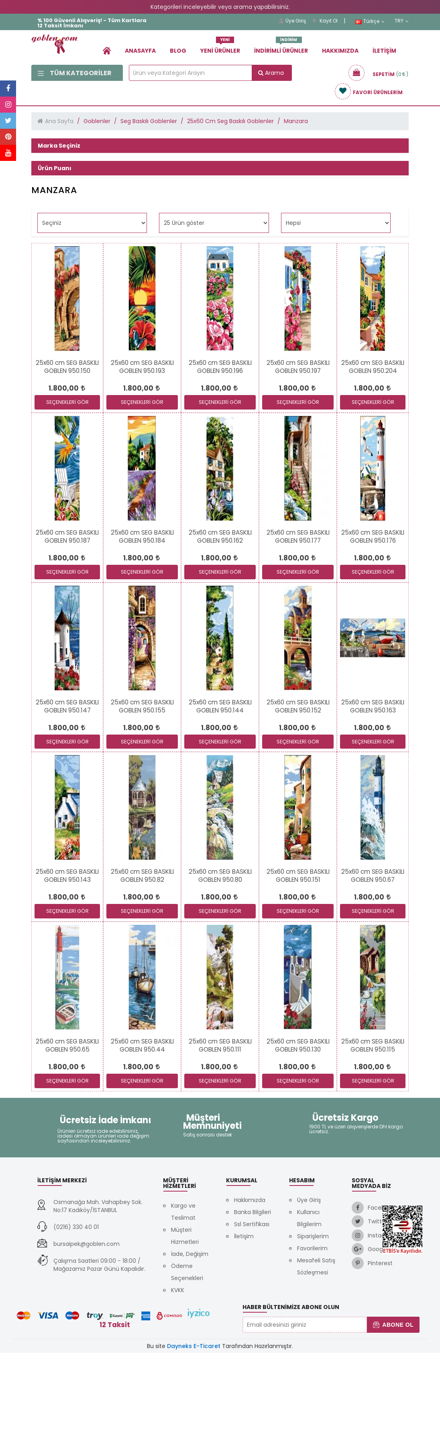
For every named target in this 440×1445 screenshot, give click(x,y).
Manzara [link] (296, 121)
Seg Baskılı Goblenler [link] (148, 121)
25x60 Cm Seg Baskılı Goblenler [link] (230, 121)
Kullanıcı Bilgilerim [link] (309, 1310)
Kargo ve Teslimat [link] (183, 1304)
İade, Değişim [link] (189, 1346)
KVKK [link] (177, 1382)
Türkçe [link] (370, 21)
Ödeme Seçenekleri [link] (187, 1364)
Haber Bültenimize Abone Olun (290, 1399)
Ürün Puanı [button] (54, 184)
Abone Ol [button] (393, 1417)
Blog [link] (178, 51)
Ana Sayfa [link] (59, 121)
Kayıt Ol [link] (325, 20)
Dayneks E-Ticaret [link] (193, 1438)
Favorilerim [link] (312, 1340)
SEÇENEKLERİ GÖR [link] (67, 494)
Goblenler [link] (97, 121)
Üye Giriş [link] (292, 20)
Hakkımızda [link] (340, 51)
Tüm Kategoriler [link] (75, 73)
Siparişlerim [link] (313, 1328)
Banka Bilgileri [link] (252, 1304)
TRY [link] (402, 21)
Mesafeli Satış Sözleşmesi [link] (316, 1358)
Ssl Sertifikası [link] (251, 1316)
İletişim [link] (384, 51)
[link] (107, 50)
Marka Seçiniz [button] (59, 146)
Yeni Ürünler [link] (220, 48)
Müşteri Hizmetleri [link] (185, 1328)
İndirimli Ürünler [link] (281, 48)
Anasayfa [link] (140, 51)
